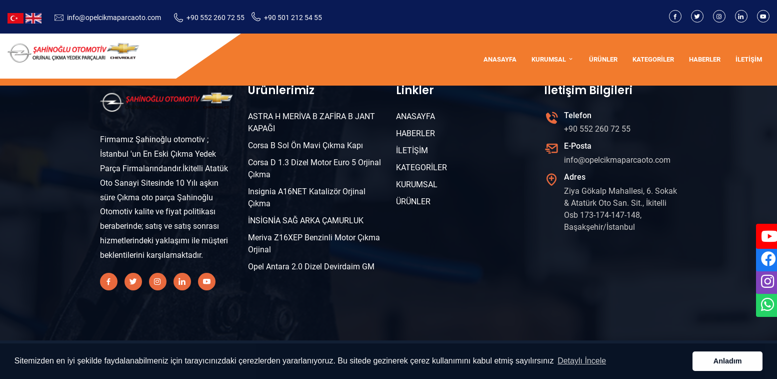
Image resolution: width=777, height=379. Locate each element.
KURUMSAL (553, 59)
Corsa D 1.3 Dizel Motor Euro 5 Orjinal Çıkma (314, 168)
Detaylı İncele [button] (582, 360)
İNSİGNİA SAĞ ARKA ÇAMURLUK (306, 220)
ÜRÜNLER (603, 59)
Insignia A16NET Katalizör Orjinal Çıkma (307, 197)
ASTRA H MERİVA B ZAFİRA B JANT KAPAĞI (311, 122)
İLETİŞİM (749, 59)
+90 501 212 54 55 (293, 18)
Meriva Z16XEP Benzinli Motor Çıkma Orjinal (314, 243)
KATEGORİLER (653, 59)
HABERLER (704, 59)
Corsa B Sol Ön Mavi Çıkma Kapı (305, 145)
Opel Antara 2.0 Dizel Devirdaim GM (311, 266)
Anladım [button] (728, 361)
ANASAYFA (500, 59)
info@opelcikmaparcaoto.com (114, 18)
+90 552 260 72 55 (215, 18)
